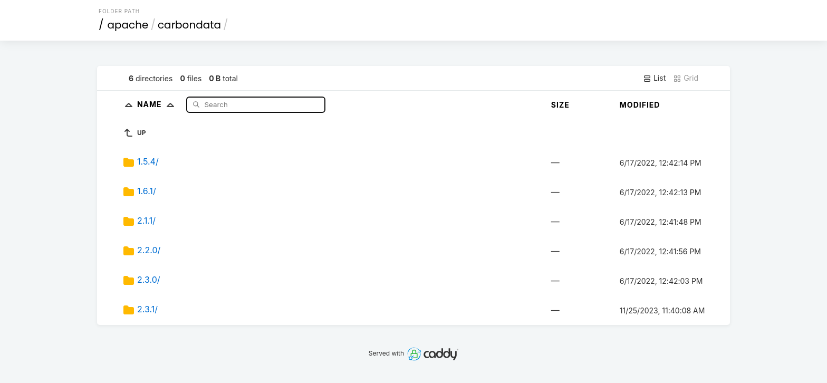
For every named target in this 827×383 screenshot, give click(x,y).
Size (560, 104)
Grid (685, 78)
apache (128, 24)
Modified (640, 104)
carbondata (189, 24)
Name (158, 104)
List (654, 78)
